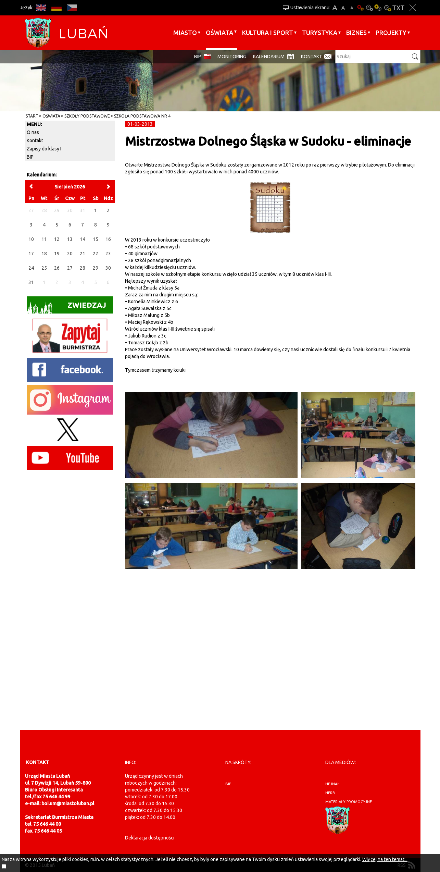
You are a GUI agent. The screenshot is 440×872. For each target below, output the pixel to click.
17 (31, 253)
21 (82, 253)
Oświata (219, 32)
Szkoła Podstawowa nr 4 (142, 116)
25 (44, 268)
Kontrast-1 (378, 7)
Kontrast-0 (369, 7)
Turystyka (319, 32)
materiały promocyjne (348, 802)
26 (57, 268)
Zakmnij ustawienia (412, 7)
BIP (197, 56)
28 (82, 268)
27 (70, 268)
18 (44, 253)
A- (352, 7)
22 (95, 253)
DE (56, 7)
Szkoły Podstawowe (87, 116)
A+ (334, 7)
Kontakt (311, 56)
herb (330, 793)
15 (95, 239)
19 (57, 253)
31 (31, 282)
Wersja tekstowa (398, 7)
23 (108, 253)
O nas (33, 132)
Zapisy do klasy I (44, 148)
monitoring (231, 56)
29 (95, 268)
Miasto (185, 32)
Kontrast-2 (387, 7)
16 (108, 239)
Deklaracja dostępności (149, 837)
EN (41, 7)
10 (31, 239)
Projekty (391, 32)
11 (44, 239)
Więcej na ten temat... (384, 859)
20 (70, 253)
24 (31, 268)
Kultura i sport (267, 32)
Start (32, 116)
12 (57, 239)
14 (82, 239)
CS (72, 7)
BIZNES (356, 32)
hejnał (332, 784)
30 (108, 268)
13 (70, 239)
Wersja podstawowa (360, 7)
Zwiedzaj (66, 307)
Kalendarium (269, 56)
